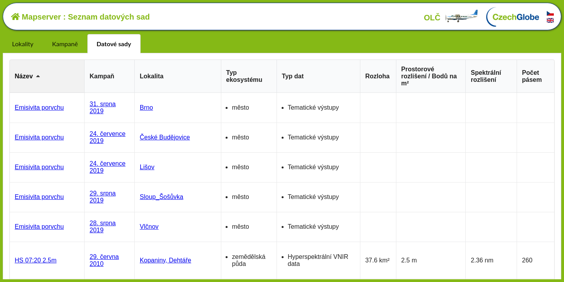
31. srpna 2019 (103, 107)
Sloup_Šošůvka (161, 196)
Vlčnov (149, 226)
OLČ (451, 17)
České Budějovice (165, 137)
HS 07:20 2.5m (36, 260)
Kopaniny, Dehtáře (165, 260)
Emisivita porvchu (39, 107)
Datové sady (114, 43)
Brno (146, 107)
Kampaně (65, 43)
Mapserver (36, 17)
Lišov (147, 167)
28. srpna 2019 (103, 226)
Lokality (22, 43)
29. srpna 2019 (103, 197)
